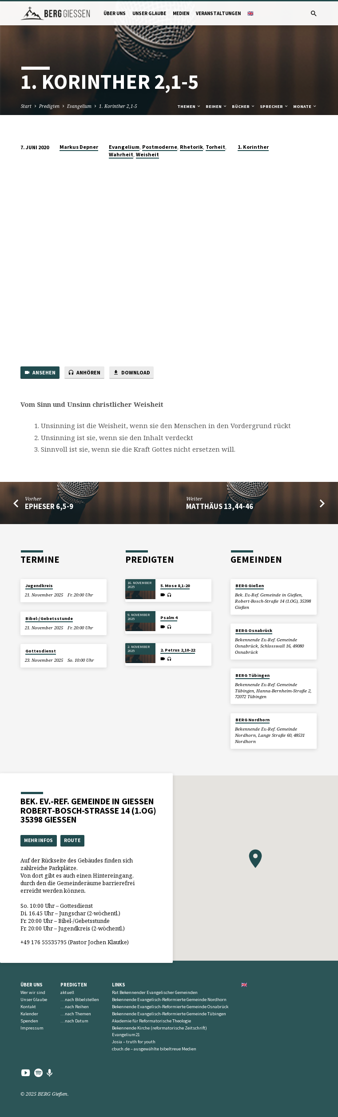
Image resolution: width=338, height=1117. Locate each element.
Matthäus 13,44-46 (219, 506)
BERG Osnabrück (253, 630)
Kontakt (28, 1007)
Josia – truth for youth (133, 1042)
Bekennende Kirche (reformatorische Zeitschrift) (159, 1028)
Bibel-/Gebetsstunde (49, 618)
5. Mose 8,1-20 (175, 585)
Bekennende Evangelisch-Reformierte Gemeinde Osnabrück (170, 1007)
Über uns (114, 13)
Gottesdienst (40, 651)
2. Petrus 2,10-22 (177, 650)
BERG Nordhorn (252, 720)
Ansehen (40, 373)
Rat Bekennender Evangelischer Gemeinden (155, 992)
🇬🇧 (250, 13)
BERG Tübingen (252, 675)
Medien (181, 13)
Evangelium (79, 106)
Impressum (32, 1028)
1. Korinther (253, 146)
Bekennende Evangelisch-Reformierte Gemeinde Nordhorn (169, 999)
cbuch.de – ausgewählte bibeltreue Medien (154, 1049)
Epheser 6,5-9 (49, 506)
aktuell (67, 992)
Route (72, 840)
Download (131, 373)
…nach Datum (74, 1021)
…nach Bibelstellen (79, 999)
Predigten (49, 106)
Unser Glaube (149, 13)
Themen (189, 106)
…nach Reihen (74, 1007)
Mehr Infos (38, 840)
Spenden (29, 1021)
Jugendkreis (39, 585)
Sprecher (274, 106)
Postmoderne (159, 146)
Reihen (216, 106)
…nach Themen (75, 1014)
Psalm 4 (168, 617)
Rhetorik (191, 146)
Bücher (243, 106)
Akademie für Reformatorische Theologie (151, 1021)
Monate (305, 106)
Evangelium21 (126, 1034)
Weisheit (147, 154)
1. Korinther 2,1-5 (118, 106)
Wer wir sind (32, 992)
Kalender (29, 1014)
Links (118, 985)
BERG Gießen (249, 585)
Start (26, 106)
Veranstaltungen (218, 13)
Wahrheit (121, 154)
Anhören (84, 373)
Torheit (215, 146)
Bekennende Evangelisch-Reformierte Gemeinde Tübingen (169, 1014)
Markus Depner (79, 146)
